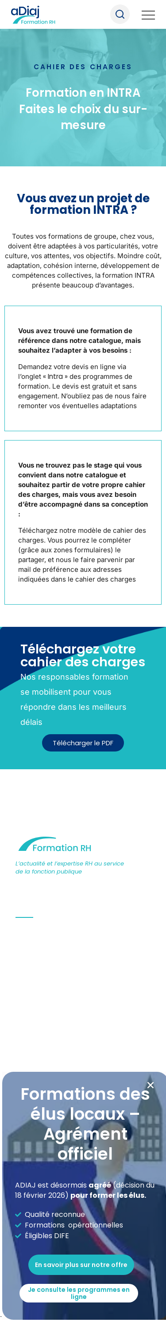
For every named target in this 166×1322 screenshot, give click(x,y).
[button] (150, 1085)
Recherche (120, 14)
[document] (83, 661)
